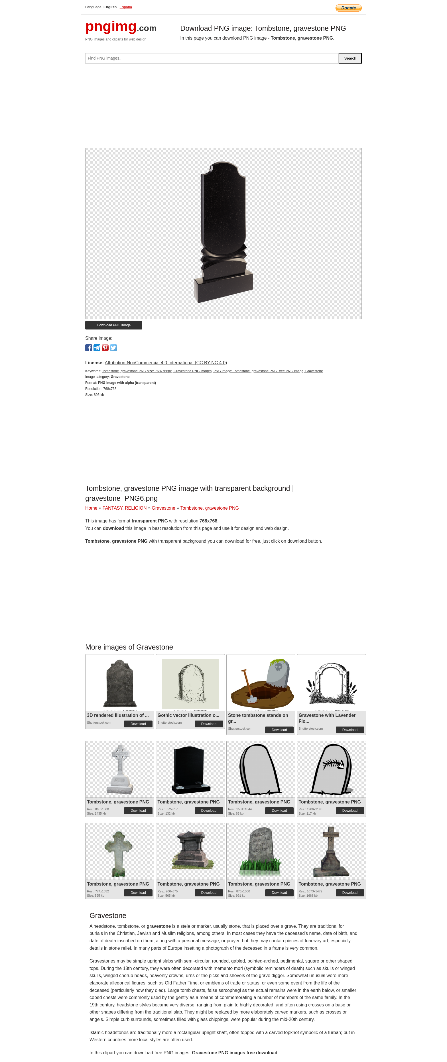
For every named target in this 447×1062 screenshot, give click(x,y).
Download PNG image (114, 325)
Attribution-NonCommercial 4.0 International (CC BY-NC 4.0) (166, 362)
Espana (126, 7)
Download (138, 724)
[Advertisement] (223, 108)
